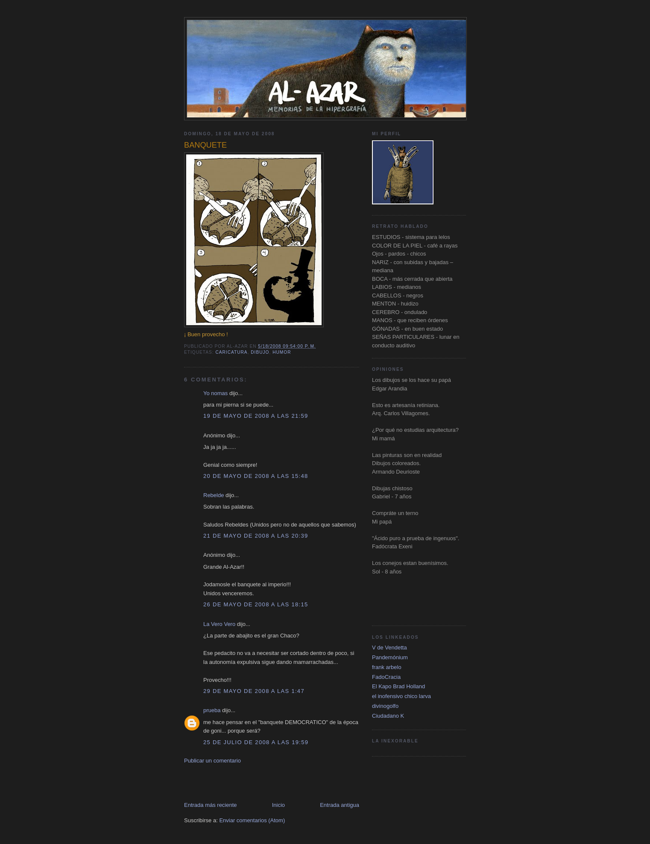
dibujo (260, 352)
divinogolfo (385, 706)
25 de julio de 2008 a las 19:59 (255, 742)
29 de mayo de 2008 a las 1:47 (254, 691)
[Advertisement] (284, 782)
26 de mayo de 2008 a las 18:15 (255, 604)
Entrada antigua (339, 805)
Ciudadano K (388, 716)
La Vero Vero (219, 624)
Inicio (278, 805)
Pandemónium (390, 657)
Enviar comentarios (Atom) (252, 820)
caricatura (231, 352)
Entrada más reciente (210, 805)
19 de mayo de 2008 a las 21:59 (255, 416)
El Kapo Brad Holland (398, 686)
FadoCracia (386, 677)
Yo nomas (215, 393)
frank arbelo (386, 667)
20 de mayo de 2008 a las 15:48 (255, 476)
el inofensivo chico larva (401, 696)
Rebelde (213, 495)
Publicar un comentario (212, 760)
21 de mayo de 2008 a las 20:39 (255, 536)
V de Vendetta (389, 647)
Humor (281, 352)
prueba (211, 710)
